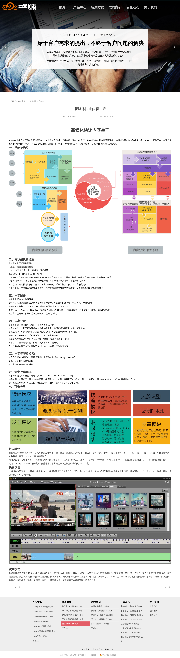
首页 (62, 7)
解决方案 (97, 7)
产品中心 (79, 7)
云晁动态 (132, 7)
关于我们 (150, 7)
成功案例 (115, 7)
